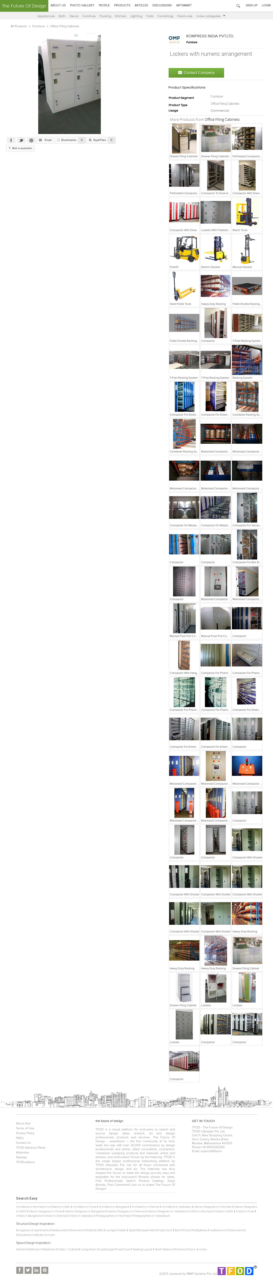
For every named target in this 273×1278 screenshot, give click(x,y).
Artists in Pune (244, 1211)
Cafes (99, 1230)
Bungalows (23, 1230)
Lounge (110, 1230)
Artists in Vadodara (81, 1215)
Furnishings (165, 16)
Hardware (184, 16)
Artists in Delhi (223, 1211)
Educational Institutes (29, 1234)
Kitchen (121, 16)
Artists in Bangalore (28, 1215)
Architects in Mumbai (29, 1206)
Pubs (186, 1230)
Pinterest (30, 140)
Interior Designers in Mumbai (212, 1206)
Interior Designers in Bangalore (84, 1211)
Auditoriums (217, 1230)
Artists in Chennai (54, 1215)
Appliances (46, 16)
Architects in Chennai (145, 1206)
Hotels (122, 1230)
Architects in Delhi (58, 1206)
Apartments (41, 1230)
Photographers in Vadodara (149, 1215)
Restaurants (59, 1230)
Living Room (88, 1249)
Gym (192, 1249)
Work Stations (163, 1249)
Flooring (105, 16)
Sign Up (251, 5)
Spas (131, 1230)
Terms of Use (25, 1128)
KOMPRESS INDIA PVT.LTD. (211, 36)
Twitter (20, 140)
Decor (74, 16)
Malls (90, 1230)
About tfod (23, 1123)
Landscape (106, 1249)
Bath (62, 16)
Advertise (22, 1152)
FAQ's (20, 1138)
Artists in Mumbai (200, 1211)
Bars (177, 1230)
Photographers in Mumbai (112, 1215)
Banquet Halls (146, 1230)
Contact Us (23, 1142)
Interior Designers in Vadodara (166, 1211)
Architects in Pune (84, 1206)
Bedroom (49, 1249)
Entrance (180, 1249)
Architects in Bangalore (113, 1206)
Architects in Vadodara (176, 1206)
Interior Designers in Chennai (126, 1211)
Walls (150, 16)
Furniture (89, 16)
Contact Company (197, 73)
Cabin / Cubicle (68, 1249)
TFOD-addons (25, 1162)
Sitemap (21, 1157)
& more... (50, 1234)
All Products (18, 26)
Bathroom (35, 1249)
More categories (210, 16)
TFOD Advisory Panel (30, 1147)
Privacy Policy (25, 1133)
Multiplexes (199, 1230)
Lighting (136, 16)
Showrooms (77, 1230)
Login (266, 5)
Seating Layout (142, 1249)
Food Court (164, 1230)
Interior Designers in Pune (45, 1211)
